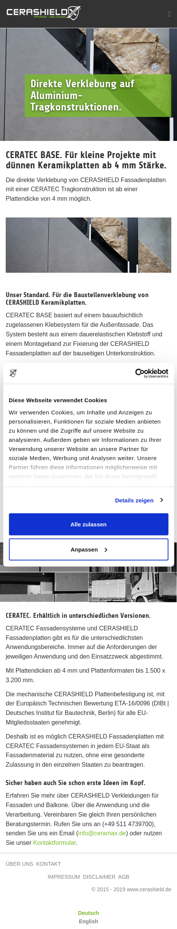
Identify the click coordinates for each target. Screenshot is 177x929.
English (88, 921)
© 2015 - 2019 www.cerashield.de (131, 889)
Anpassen (88, 549)
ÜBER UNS (19, 864)
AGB (123, 877)
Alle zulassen (88, 524)
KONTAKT (48, 864)
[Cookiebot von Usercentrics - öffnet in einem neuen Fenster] (135, 373)
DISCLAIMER (99, 877)
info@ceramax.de (102, 833)
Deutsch (88, 913)
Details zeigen (134, 500)
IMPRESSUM (64, 877)
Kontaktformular (54, 842)
